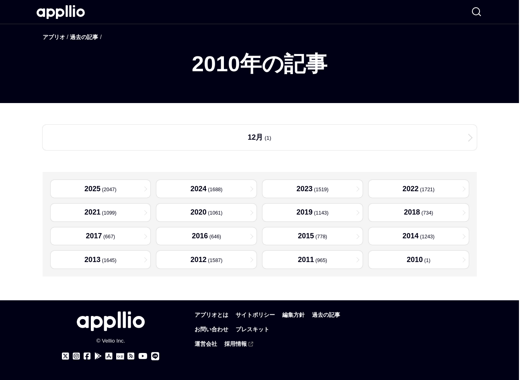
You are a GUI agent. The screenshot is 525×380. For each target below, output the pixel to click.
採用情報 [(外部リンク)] (239, 344)
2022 (410, 189)
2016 (199, 237)
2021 (92, 213)
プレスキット (252, 329)
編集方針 (293, 315)
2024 (198, 189)
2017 (93, 237)
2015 (305, 237)
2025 (92, 189)
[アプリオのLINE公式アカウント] (155, 356)
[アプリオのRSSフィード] (131, 356)
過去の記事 (84, 37)
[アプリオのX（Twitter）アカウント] (65, 356)
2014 (410, 237)
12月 (255, 137)
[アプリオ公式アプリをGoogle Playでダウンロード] (98, 356)
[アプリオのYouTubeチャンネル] (143, 356)
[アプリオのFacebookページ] (87, 356)
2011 (305, 261)
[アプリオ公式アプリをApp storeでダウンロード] (109, 356)
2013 (92, 261)
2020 (198, 213)
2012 (198, 261)
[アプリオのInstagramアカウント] (76, 356)
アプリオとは (211, 315)
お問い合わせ (211, 329)
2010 (414, 261)
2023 (304, 189)
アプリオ (54, 37)
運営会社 (206, 344)
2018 (411, 213)
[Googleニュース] (120, 357)
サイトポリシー (255, 315)
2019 (304, 213)
